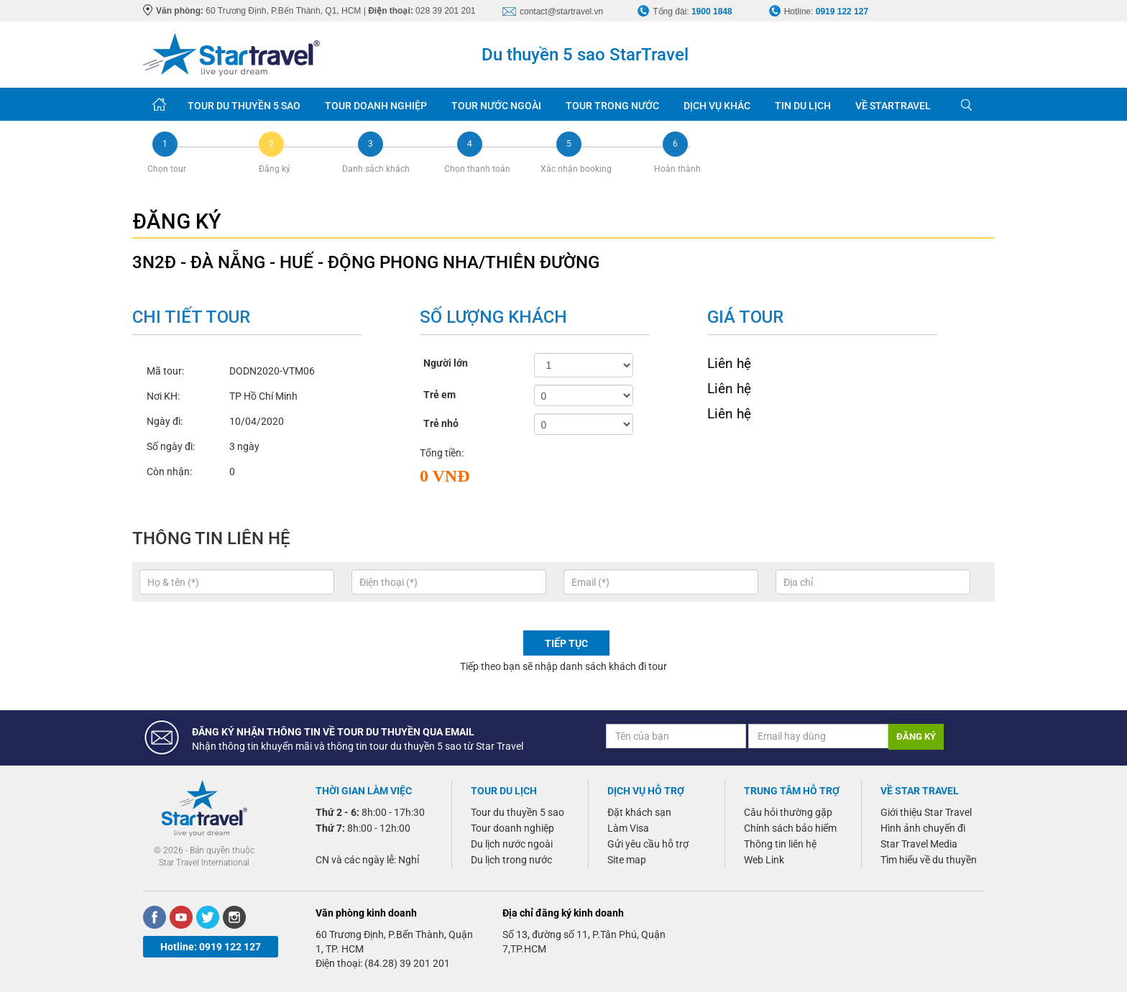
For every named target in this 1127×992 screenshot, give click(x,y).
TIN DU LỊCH (803, 105)
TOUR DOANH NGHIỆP (376, 105)
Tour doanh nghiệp (512, 828)
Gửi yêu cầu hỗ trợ (648, 844)
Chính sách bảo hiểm (790, 828)
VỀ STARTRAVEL (893, 105)
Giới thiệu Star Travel (926, 812)
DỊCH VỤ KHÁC (717, 105)
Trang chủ (159, 104)
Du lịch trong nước (511, 859)
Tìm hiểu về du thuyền (928, 859)
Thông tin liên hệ (780, 844)
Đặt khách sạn (639, 812)
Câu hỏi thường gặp (788, 812)
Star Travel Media (918, 844)
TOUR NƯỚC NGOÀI (496, 105)
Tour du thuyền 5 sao (517, 812)
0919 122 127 (842, 11)
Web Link (764, 859)
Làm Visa (628, 828)
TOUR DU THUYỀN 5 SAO (244, 105)
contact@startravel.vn (561, 11)
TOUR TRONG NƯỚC (612, 105)
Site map (626, 859)
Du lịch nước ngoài (512, 844)
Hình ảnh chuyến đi (922, 828)
